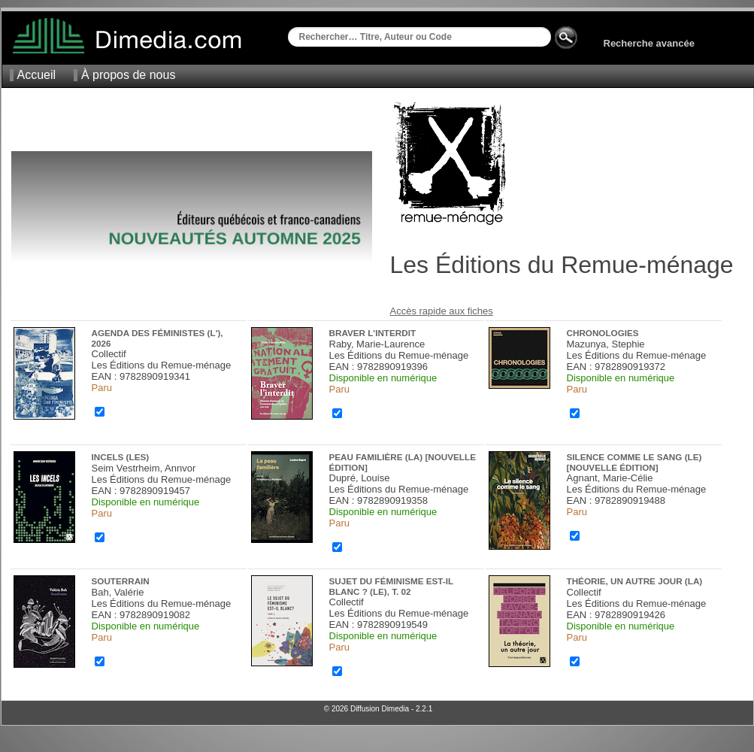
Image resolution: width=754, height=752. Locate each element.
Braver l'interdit (372, 333)
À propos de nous (128, 74)
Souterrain (121, 581)
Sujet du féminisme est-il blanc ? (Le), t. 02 (391, 586)
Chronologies (603, 333)
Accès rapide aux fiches (441, 311)
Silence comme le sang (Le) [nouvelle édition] (634, 462)
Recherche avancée (649, 43)
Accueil (36, 74)
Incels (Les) (121, 457)
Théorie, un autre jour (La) (635, 581)
